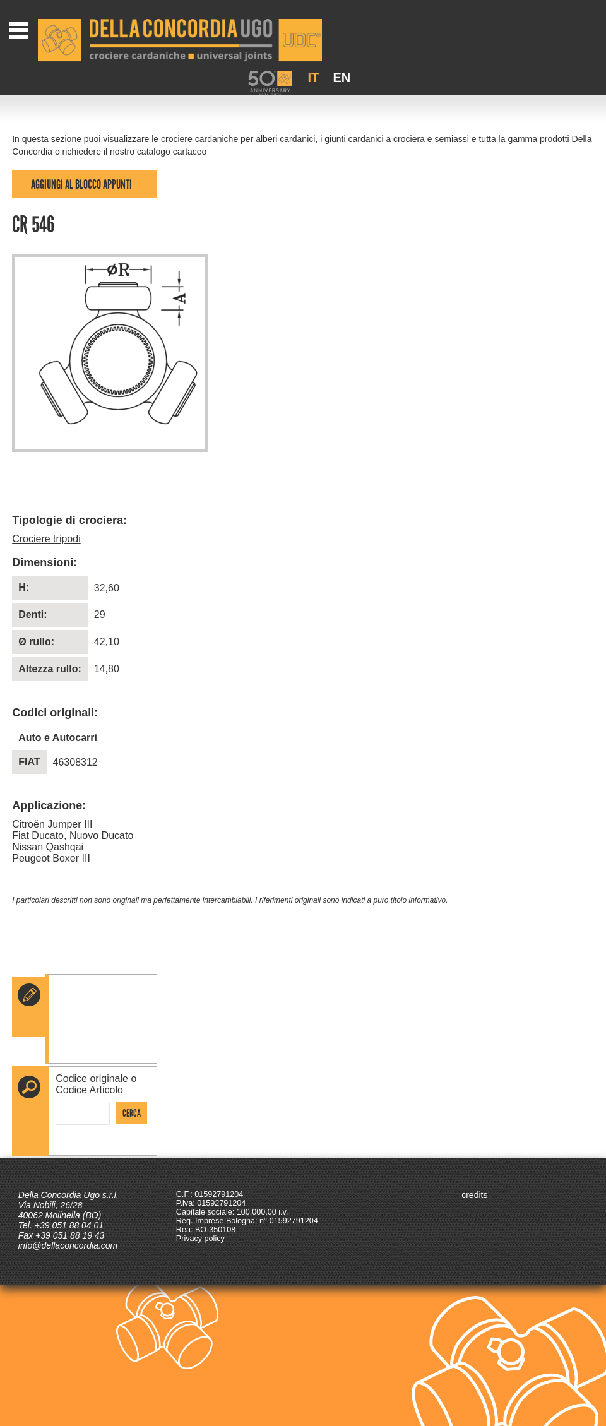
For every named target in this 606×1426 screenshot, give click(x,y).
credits (474, 1195)
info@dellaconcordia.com (67, 1245)
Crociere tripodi (46, 538)
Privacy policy (200, 1238)
